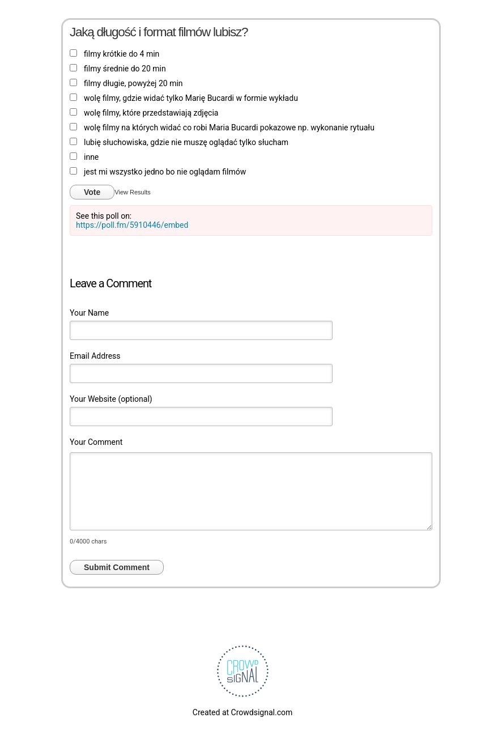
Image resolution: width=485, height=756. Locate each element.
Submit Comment (117, 567)
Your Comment (96, 442)
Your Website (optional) (111, 399)
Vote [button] (92, 192)
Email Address (95, 355)
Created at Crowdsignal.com (242, 712)
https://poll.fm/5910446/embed (132, 225)
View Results (132, 192)
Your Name (89, 312)
